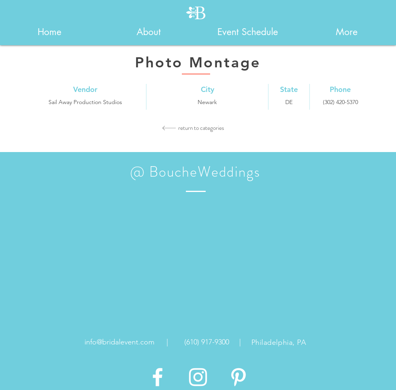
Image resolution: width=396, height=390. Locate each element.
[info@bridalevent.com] (119, 342)
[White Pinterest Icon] (238, 377)
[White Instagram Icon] (198, 377)
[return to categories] (201, 128)
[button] (148, 32)
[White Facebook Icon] (157, 377)
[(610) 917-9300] (206, 342)
